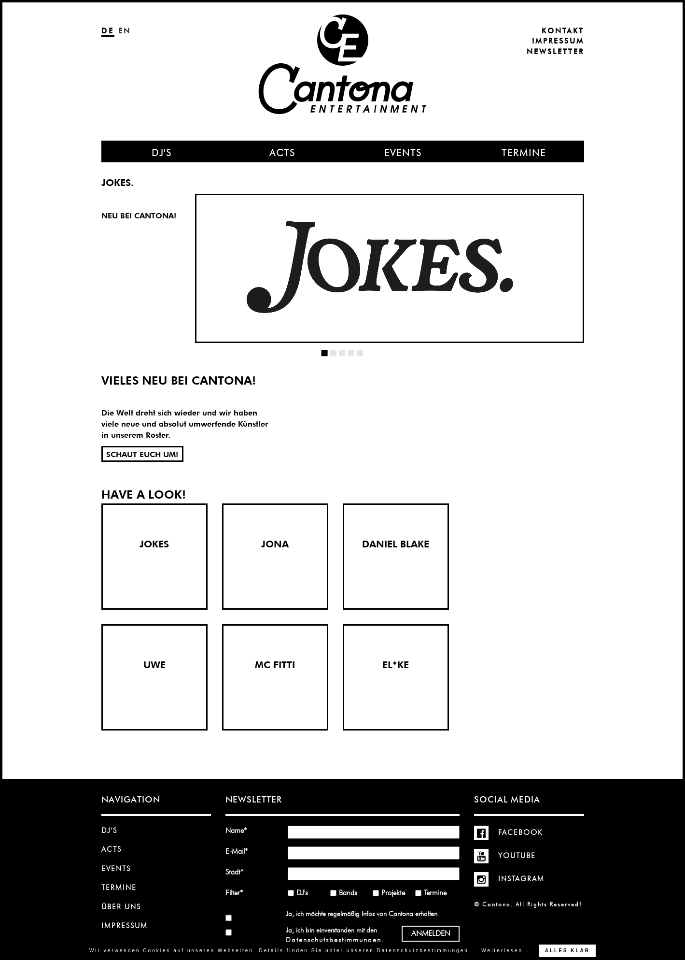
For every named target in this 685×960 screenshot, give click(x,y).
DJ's (109, 830)
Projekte (393, 892)
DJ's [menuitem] (162, 152)
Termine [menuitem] (524, 152)
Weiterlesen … (506, 950)
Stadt (239, 871)
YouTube (505, 855)
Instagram (509, 878)
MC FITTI (275, 665)
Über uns (121, 907)
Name (239, 830)
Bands (348, 892)
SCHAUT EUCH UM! (142, 454)
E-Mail (239, 851)
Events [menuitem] (403, 152)
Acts (111, 849)
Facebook (508, 832)
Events (116, 868)
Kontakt (563, 31)
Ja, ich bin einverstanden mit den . (334, 935)
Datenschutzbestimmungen (333, 940)
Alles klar (567, 950)
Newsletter (555, 51)
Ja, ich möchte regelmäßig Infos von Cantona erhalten (361, 913)
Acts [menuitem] (282, 152)
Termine (119, 887)
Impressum (558, 41)
